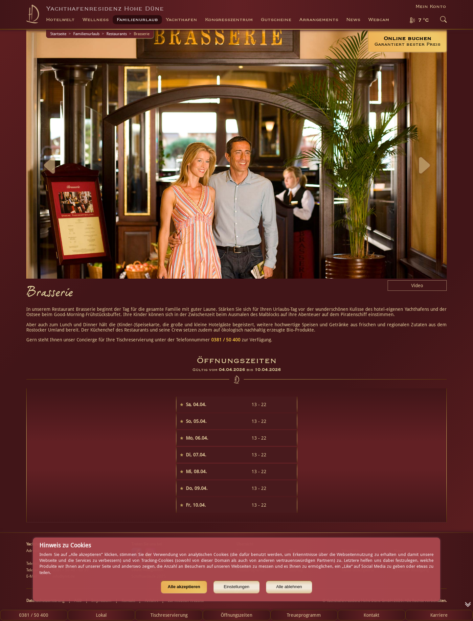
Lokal (101, 615)
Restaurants (116, 34)
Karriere (439, 615)
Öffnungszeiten (236, 615)
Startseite (58, 34)
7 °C (423, 20)
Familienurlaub (86, 34)
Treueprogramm (304, 615)
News (353, 19)
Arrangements (318, 19)
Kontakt (371, 615)
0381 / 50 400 (225, 339)
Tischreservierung (169, 615)
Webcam (378, 19)
